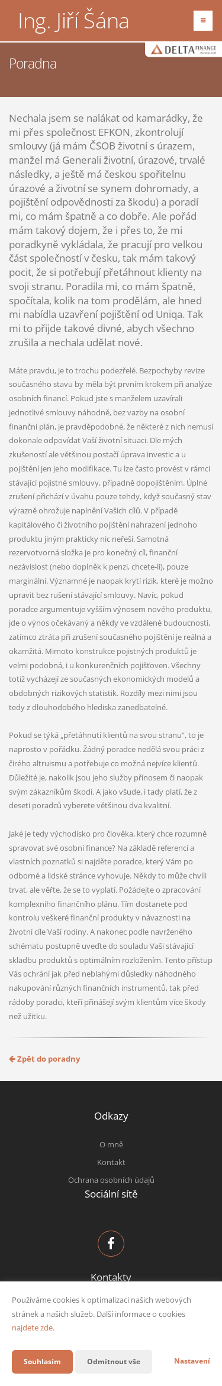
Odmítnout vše (113, 1361)
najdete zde (32, 1327)
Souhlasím (42, 1361)
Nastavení (192, 1361)
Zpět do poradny (44, 1058)
